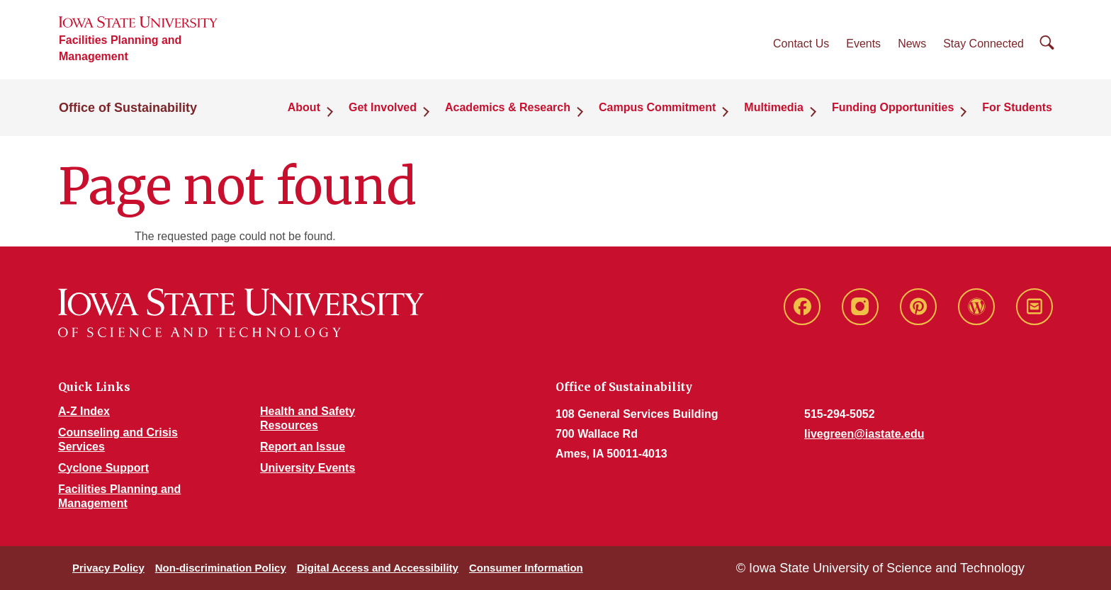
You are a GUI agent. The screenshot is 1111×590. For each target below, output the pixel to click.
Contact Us (801, 44)
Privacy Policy (108, 568)
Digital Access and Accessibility (377, 568)
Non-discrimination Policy (220, 568)
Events (863, 44)
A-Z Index (84, 411)
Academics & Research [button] (507, 107)
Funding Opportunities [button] (893, 107)
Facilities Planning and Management (120, 48)
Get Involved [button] (383, 107)
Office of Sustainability (128, 108)
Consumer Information (526, 568)
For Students (1017, 107)
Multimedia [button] (773, 107)
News (912, 44)
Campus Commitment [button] (657, 107)
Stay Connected (983, 44)
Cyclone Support (103, 468)
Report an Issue (302, 447)
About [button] (304, 107)
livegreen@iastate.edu (864, 434)
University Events (307, 468)
